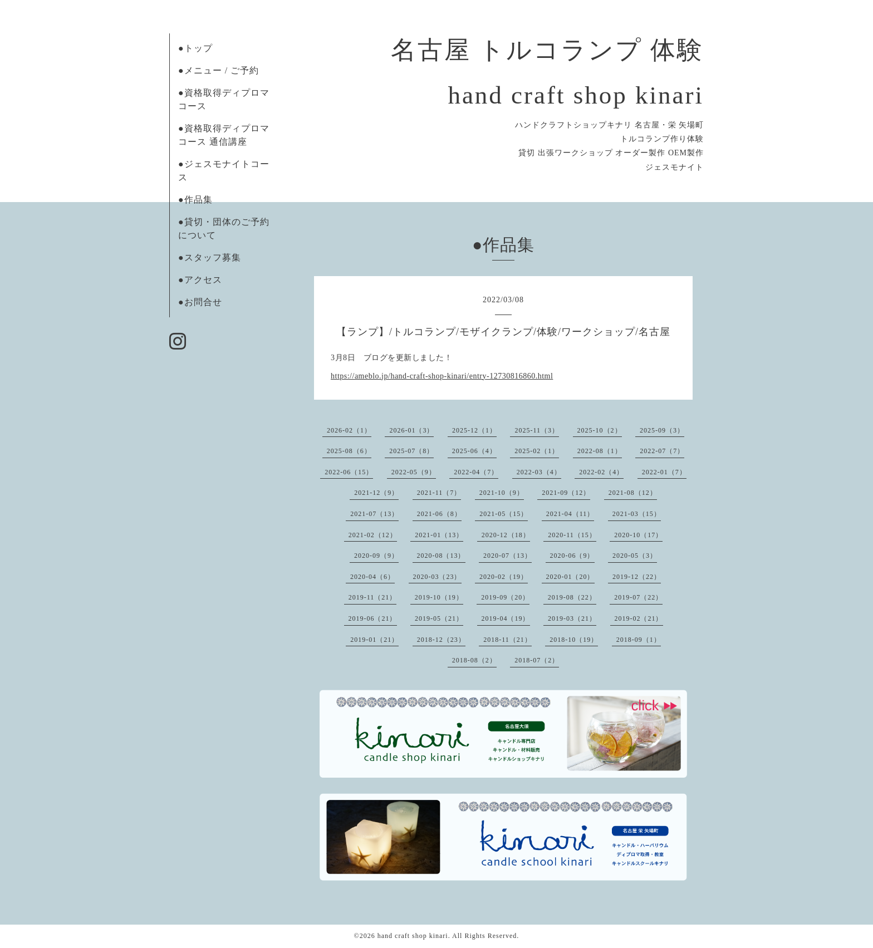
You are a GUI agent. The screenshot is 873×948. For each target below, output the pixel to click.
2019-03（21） (572, 618)
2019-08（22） (572, 597)
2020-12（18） (506, 535)
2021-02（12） (373, 535)
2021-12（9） (376, 493)
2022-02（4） (601, 472)
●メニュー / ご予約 (218, 70)
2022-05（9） (413, 472)
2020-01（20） (570, 577)
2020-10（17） (638, 535)
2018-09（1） (638, 640)
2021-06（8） (439, 514)
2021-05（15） (503, 514)
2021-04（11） (570, 514)
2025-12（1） (474, 430)
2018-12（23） (441, 640)
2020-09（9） (376, 555)
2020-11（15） (572, 535)
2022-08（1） (599, 451)
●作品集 (195, 199)
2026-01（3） (411, 430)
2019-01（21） (374, 640)
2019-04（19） (506, 618)
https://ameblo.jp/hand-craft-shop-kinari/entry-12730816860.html (442, 376)
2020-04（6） (372, 577)
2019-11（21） (373, 597)
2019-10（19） (439, 597)
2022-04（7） (476, 472)
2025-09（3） (662, 430)
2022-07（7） (662, 451)
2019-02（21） (639, 618)
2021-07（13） (374, 514)
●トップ (195, 48)
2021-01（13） (439, 535)
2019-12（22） (636, 577)
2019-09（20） (505, 597)
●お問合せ (200, 302)
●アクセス (200, 279)
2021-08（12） (633, 493)
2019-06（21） (373, 618)
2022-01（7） (664, 472)
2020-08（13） (441, 555)
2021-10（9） (501, 493)
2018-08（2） (474, 660)
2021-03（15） (636, 514)
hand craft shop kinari (412, 936)
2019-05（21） (439, 618)
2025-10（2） (599, 430)
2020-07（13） (507, 555)
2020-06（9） (572, 555)
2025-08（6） (349, 451)
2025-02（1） (536, 451)
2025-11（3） (536, 430)
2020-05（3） (634, 555)
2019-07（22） (638, 597)
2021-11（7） (439, 493)
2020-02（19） (503, 577)
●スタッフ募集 (209, 257)
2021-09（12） (566, 493)
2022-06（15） (349, 472)
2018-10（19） (574, 640)
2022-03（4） (539, 472)
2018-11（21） (507, 640)
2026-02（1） (349, 430)
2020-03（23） (437, 577)
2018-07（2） (536, 660)
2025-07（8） (411, 451)
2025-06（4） (474, 451)
